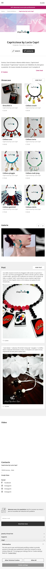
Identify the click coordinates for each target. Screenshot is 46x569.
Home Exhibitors (11, 11)
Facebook (6, 483)
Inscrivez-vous (23, 524)
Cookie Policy (12, 553)
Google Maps (5, 475)
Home (3, 11)
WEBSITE (17, 51)
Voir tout (38, 80)
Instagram (6, 486)
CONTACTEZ (29, 51)
